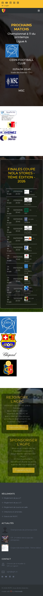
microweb (18, 591)
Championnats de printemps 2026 (24, 530)
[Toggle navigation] (38, 10)
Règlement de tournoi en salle (15, 507)
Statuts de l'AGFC (10, 516)
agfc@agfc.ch (12, 572)
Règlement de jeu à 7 (11, 498)
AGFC (10, 588)
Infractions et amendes (12, 512)
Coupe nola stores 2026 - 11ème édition (26, 548)
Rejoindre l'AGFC (11, 427)
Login (5, 6)
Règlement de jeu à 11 (11, 503)
